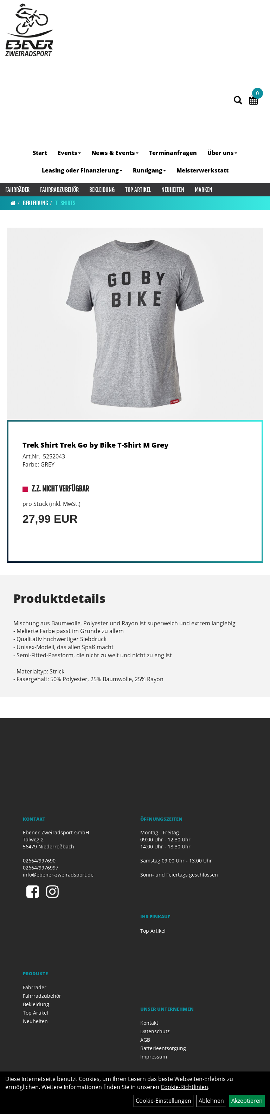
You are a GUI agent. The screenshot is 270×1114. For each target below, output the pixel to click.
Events (69, 153)
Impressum (153, 1056)
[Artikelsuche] (238, 100)
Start (40, 153)
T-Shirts (65, 203)
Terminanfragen (173, 153)
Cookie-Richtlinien (184, 1087)
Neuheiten (172, 189)
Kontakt (149, 1022)
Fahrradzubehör (59, 189)
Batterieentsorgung (163, 1048)
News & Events (115, 153)
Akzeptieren (247, 1101)
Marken (203, 189)
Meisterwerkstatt (202, 170)
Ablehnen (211, 1101)
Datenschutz (155, 1031)
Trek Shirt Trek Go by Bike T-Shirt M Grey (95, 445)
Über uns (222, 153)
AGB (145, 1039)
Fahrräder (17, 189)
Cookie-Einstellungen (163, 1101)
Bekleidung (102, 189)
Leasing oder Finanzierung (82, 170)
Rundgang (149, 170)
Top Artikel (138, 189)
